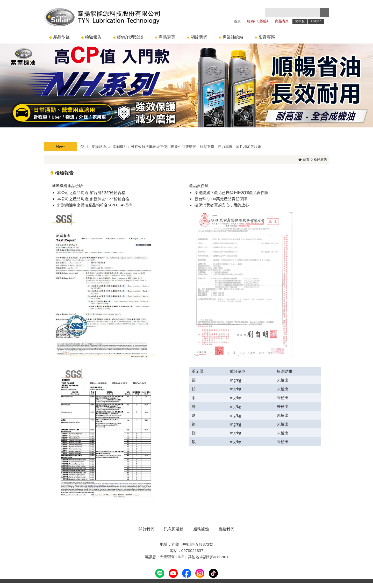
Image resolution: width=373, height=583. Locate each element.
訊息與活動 (173, 528)
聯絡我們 (226, 528)
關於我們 (146, 528)
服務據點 (201, 528)
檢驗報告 (320, 159)
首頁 (306, 159)
